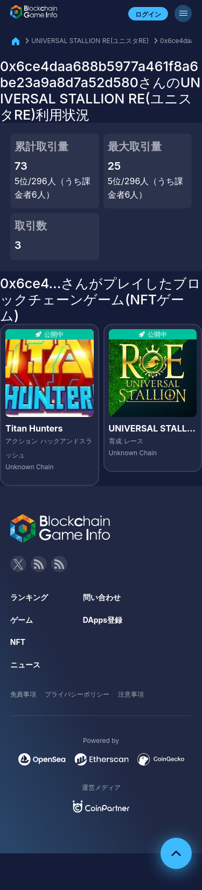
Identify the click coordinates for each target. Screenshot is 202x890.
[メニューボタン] (183, 13)
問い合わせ (102, 597)
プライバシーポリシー (77, 694)
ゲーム (21, 619)
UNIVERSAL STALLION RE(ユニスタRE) (90, 41)
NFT (17, 641)
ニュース (25, 664)
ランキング (29, 597)
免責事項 (23, 694)
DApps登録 (102, 619)
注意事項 (131, 694)
